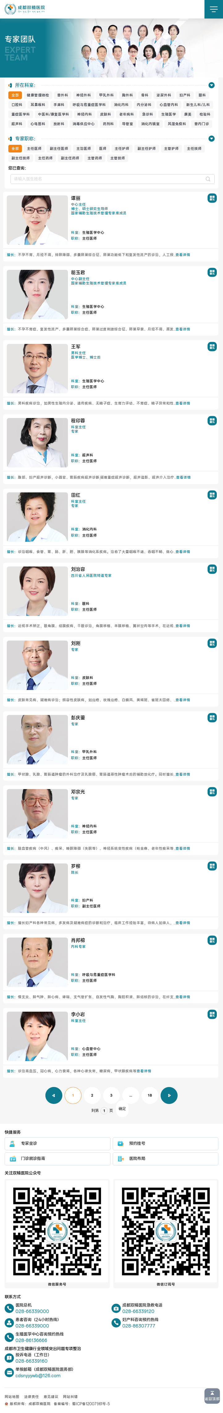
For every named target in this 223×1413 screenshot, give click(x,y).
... (130, 1095)
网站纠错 (70, 1397)
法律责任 (31, 1397)
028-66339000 (32, 1311)
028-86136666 (31, 1340)
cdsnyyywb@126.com (38, 1375)
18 (150, 1095)
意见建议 (51, 1397)
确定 (122, 1108)
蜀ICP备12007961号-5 (91, 1404)
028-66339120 (138, 1311)
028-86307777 (138, 1326)
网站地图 (12, 1397)
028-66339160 (31, 1361)
